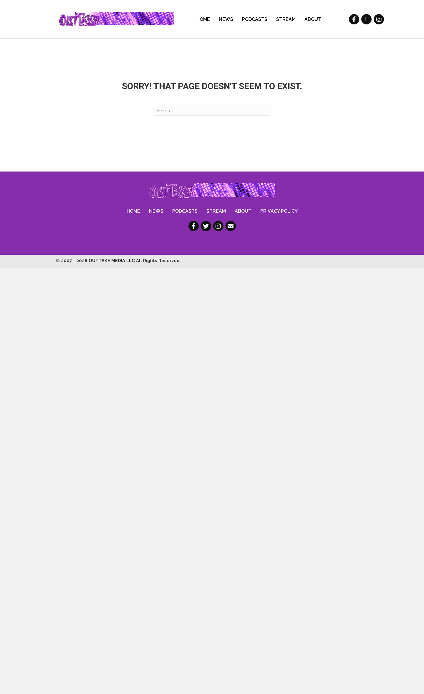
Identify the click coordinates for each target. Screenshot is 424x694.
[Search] (212, 111)
